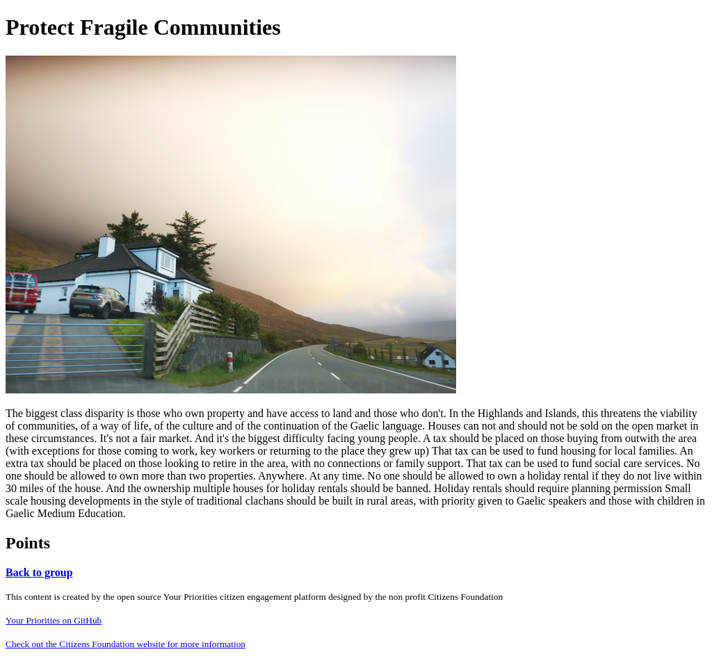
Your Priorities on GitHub (54, 620)
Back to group (39, 572)
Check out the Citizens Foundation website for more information (125, 644)
